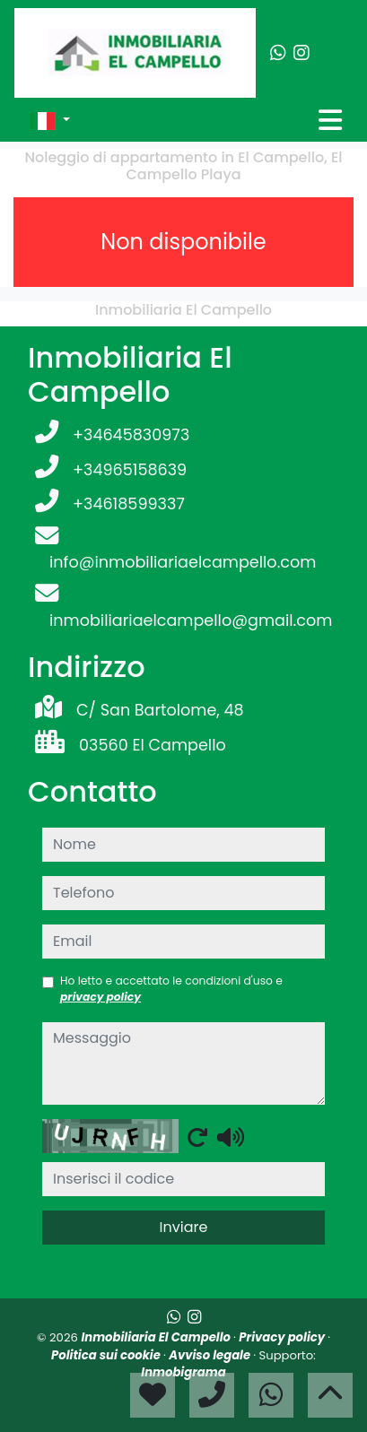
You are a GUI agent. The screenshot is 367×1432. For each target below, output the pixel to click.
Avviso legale (211, 1355)
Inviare (184, 1227)
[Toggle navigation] (330, 120)
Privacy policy (283, 1337)
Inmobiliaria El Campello (157, 1337)
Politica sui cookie (107, 1355)
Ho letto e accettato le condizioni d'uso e (171, 988)
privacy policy (100, 996)
